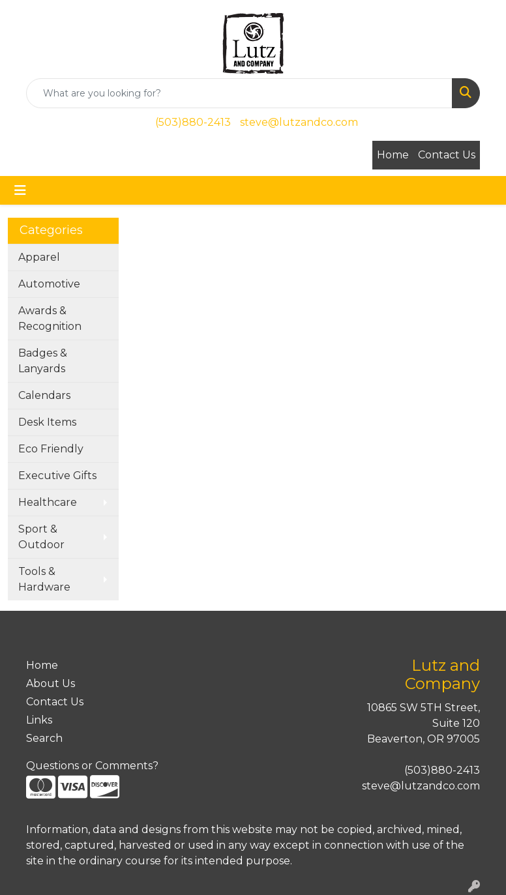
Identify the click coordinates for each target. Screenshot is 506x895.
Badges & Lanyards (42, 361)
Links (39, 720)
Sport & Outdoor (41, 537)
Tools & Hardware (44, 579)
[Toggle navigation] (20, 190)
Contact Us (446, 155)
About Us (50, 683)
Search (44, 738)
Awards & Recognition (50, 318)
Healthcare (47, 502)
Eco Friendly (50, 449)
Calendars (44, 395)
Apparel (39, 257)
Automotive (49, 284)
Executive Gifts (57, 475)
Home (393, 155)
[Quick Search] (239, 93)
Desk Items (47, 422)
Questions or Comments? (92, 765)
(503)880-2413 (193, 122)
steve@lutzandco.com (299, 122)
